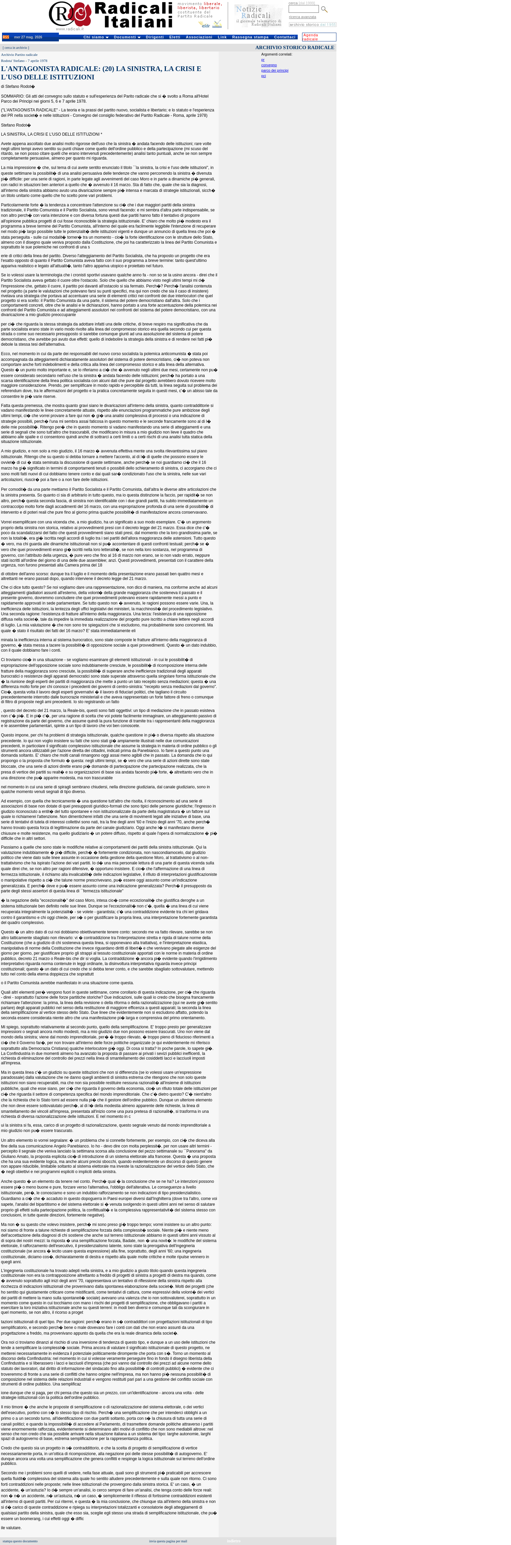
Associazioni (199, 37)
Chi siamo (96, 37)
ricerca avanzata (302, 17)
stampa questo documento (20, 1541)
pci (263, 76)
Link (222, 37)
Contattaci (285, 37)
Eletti (174, 37)
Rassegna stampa (250, 37)
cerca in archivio (16, 47)
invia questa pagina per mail (168, 1541)
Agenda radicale (310, 37)
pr (262, 60)
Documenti (127, 37)
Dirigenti (155, 37)
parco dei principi (275, 70)
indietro (234, 1541)
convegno (269, 65)
